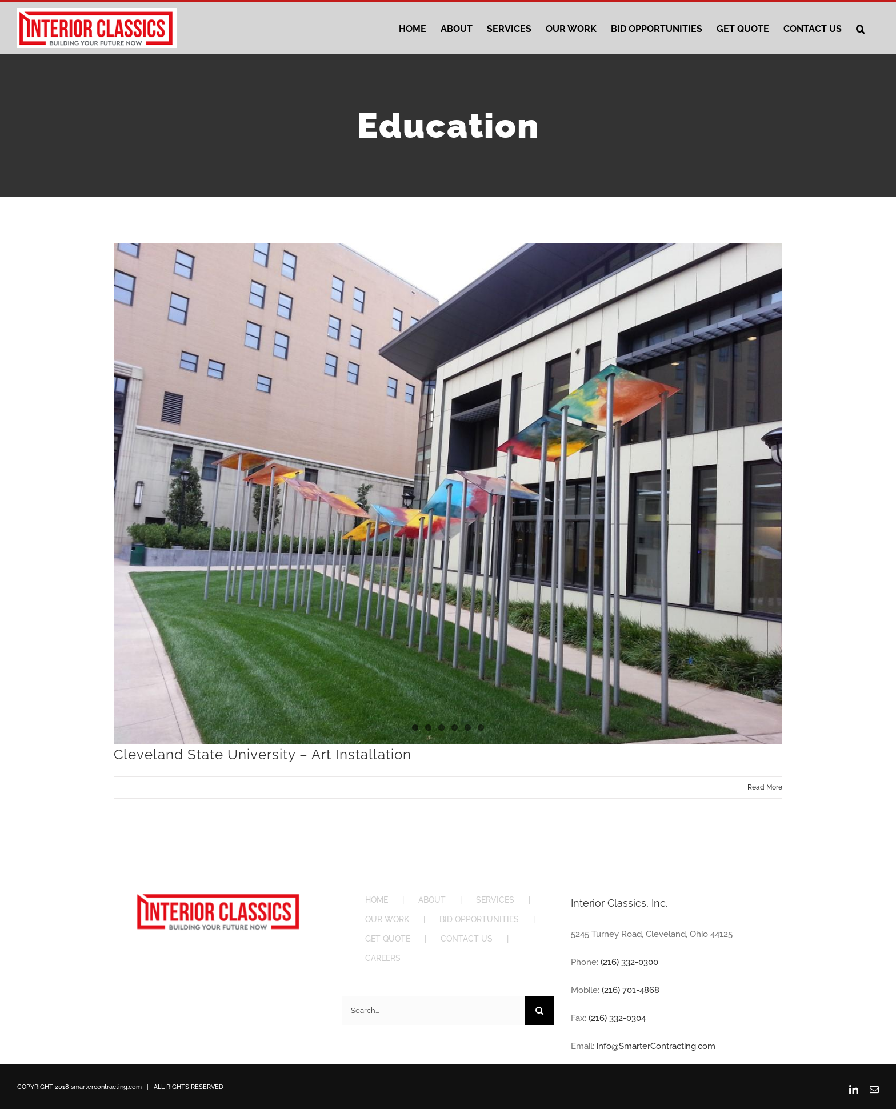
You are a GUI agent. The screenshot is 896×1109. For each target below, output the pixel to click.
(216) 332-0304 (617, 1018)
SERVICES (495, 899)
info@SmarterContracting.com (656, 1046)
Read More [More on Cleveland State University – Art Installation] (764, 787)
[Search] (539, 1010)
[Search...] (433, 1010)
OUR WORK (387, 919)
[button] (860, 28)
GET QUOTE (387, 938)
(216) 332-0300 (629, 962)
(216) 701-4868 (630, 990)
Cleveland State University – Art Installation (262, 754)
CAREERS (383, 958)
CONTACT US (467, 938)
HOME (376, 899)
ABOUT (432, 899)
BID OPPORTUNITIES (479, 919)
